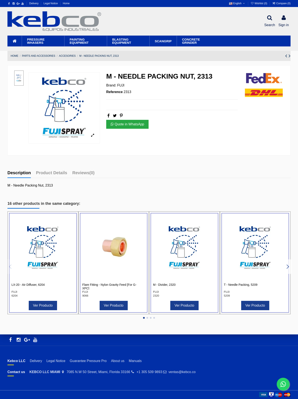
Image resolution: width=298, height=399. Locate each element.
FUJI (121, 85)
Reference (114, 92)
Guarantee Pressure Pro (88, 361)
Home (66, 3)
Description (19, 172)
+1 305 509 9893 (149, 372)
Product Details (51, 172)
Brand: (111, 85)
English (237, 3)
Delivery (34, 3)
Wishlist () (259, 3)
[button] (43, 41)
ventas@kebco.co (181, 372)
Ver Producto (43, 305)
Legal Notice (51, 3)
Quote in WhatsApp (127, 124)
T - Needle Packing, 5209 (241, 284)
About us (117, 361)
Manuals (135, 361)
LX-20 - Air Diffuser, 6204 (28, 284)
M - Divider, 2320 (164, 284)
